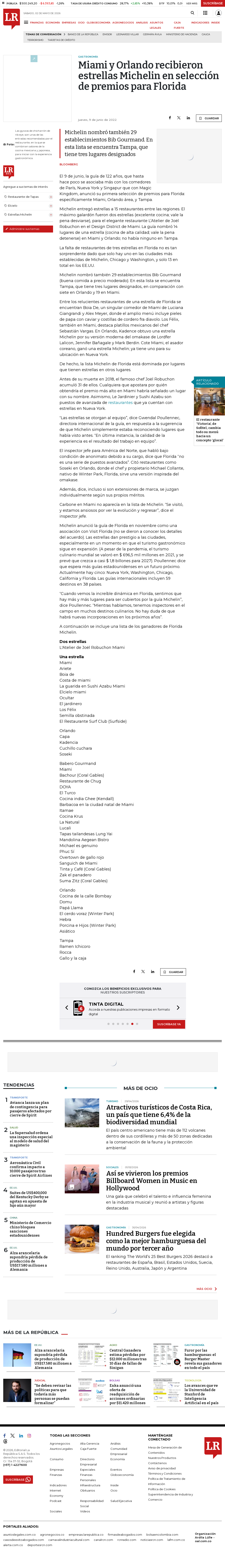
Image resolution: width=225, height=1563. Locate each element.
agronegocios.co (52, 1534)
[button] (65, 1008)
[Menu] (26, 22)
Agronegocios (60, 1443)
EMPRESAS (69, 22)
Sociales (56, 1511)
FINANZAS (37, 22)
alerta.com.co (13, 1545)
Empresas (57, 1469)
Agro (113, 1345)
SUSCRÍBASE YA (169, 1024)
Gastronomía (194, 1345)
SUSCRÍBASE (213, 3)
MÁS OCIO (204, 1289)
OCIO (81, 22)
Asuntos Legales (61, 1448)
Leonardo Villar (127, 34)
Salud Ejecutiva (121, 1501)
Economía (117, 1459)
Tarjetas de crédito (61, 40)
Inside (114, 1485)
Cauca (206, 34)
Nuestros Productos (162, 1458)
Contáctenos (157, 1463)
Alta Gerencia (89, 1443)
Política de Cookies (161, 1489)
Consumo (56, 1459)
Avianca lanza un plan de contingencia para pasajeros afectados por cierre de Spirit (31, 1109)
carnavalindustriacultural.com (68, 1539)
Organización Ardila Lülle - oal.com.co (205, 1537)
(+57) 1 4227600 (15, 1465)
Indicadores (58, 1485)
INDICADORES (200, 22)
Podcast (56, 1501)
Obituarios (87, 1490)
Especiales (87, 1469)
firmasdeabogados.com (125, 1534)
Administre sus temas (22, 229)
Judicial (39, 1380)
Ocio (113, 1490)
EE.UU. (14, 1187)
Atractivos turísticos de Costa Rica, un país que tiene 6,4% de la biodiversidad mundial (159, 1114)
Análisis (115, 1443)
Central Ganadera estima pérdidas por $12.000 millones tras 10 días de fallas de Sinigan (128, 1359)
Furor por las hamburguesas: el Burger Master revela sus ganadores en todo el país (203, 1359)
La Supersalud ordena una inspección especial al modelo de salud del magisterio (31, 1139)
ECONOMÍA (53, 22)
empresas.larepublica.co (86, 1534)
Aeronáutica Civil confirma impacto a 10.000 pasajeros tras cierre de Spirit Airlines (31, 1169)
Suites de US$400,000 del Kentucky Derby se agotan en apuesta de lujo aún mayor (29, 1199)
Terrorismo (35, 40)
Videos (85, 1511)
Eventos (116, 1469)
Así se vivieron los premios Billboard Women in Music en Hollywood (151, 1180)
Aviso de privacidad (162, 1468)
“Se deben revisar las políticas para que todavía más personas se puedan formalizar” (52, 1394)
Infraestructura (90, 1485)
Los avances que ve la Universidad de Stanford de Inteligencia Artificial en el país (202, 1394)
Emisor (107, 34)
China (13, 1217)
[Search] (192, 13)
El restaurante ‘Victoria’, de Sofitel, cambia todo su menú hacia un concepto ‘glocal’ (209, 430)
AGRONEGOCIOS (123, 22)
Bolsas (115, 1380)
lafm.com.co (176, 1539)
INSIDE (215, 22)
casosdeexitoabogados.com (23, 1539)
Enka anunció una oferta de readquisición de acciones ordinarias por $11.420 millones (128, 1394)
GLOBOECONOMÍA (98, 22)
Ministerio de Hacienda (181, 34)
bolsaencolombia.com (162, 1534)
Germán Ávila (152, 34)
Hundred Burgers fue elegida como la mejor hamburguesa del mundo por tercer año (156, 1241)
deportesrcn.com (39, 1545)
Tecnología (193, 1380)
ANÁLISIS (142, 22)
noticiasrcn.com (152, 1539)
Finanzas (56, 1475)
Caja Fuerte (88, 1448)
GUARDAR (209, 118)
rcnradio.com (126, 1539)
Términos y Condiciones (164, 1473)
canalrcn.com (103, 1539)
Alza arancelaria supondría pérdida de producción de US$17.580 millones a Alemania (29, 1261)
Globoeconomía (122, 1475)
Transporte (19, 1097)
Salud (14, 1127)
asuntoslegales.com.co (19, 1534)
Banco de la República (83, 34)
